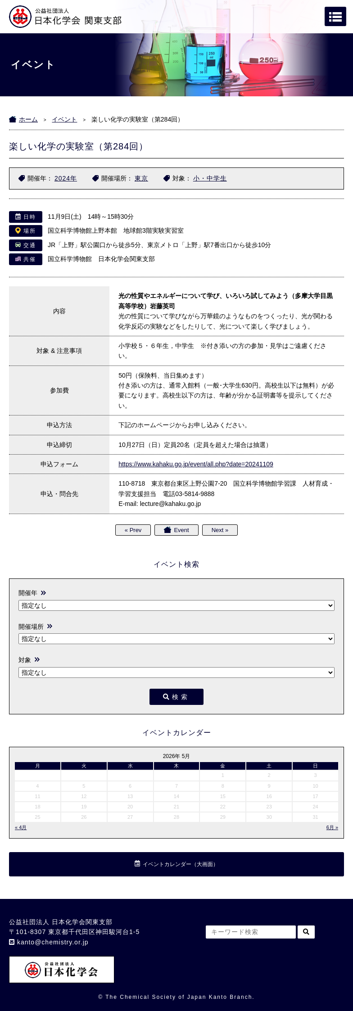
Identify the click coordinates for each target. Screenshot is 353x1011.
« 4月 (21, 827)
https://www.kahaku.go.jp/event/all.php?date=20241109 (195, 464)
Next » (220, 530)
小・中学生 (210, 178)
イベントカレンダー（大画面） (180, 864)
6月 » (332, 827)
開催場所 (31, 626)
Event (181, 530)
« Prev (133, 530)
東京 (141, 178)
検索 (176, 696)
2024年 (65, 178)
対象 (24, 659)
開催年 (27, 592)
